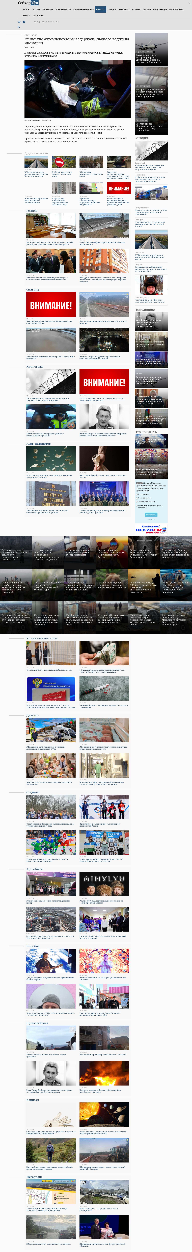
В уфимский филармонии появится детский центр (48, 902)
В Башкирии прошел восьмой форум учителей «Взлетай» (102, 1245)
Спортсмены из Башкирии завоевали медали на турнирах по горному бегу (151, 269)
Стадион (32, 792)
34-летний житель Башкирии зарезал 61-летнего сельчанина (103, 706)
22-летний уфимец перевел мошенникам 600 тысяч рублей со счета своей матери (101, 671)
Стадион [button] (112, 10)
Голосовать (151, 515)
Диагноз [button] (147, 10)
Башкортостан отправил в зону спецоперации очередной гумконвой (151, 212)
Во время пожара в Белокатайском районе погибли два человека (100, 1091)
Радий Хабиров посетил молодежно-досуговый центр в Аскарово (102, 937)
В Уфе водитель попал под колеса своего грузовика (46, 1055)
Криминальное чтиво (42, 638)
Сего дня (32, 289)
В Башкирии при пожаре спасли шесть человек (102, 1054)
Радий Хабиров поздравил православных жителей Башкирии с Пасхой (99, 357)
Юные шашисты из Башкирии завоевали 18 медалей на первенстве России (100, 860)
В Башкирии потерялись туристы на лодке (91, 174)
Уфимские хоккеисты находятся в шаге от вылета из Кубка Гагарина (47, 860)
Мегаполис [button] (39, 16)
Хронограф (34, 366)
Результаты (151, 519)
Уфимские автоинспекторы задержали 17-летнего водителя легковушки (118, 175)
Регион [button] (26, 10)
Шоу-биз (32, 946)
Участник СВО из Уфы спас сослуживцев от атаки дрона (149, 301)
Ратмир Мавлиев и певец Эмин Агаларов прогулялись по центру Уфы (99, 1014)
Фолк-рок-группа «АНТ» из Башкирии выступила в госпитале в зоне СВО (50, 1014)
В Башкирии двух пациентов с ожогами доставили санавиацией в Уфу (45, 748)
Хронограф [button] (48, 10)
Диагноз (32, 715)
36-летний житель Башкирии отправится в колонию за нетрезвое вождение (47, 399)
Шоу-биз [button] (136, 10)
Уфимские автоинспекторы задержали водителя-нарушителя (90, 201)
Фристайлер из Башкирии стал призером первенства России (99, 825)
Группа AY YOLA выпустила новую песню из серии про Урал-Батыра (101, 902)
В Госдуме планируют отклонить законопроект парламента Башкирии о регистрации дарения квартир (102, 280)
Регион (31, 210)
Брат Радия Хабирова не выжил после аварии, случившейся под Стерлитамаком (49, 1091)
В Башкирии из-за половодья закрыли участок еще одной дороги (49, 322)
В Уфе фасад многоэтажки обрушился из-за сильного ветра (60, 201)
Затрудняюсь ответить (146, 502)
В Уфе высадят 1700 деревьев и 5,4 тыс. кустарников (99, 1209)
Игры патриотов (38, 443)
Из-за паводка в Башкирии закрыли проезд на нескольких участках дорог (118, 201)
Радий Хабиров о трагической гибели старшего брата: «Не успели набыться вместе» (102, 434)
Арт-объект (35, 869)
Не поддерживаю (144, 498)
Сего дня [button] (36, 10)
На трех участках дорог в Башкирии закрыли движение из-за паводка (101, 399)
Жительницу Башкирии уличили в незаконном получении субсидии (49, 476)
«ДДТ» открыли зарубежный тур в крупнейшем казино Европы (50, 978)
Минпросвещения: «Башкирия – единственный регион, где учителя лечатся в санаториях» (49, 243)
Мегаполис (34, 1177)
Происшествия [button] (176, 10)
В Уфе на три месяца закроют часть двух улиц (62, 174)
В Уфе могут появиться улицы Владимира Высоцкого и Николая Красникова (150, 179)
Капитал (32, 1100)
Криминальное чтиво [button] (83, 10)
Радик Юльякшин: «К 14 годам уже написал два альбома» (102, 978)
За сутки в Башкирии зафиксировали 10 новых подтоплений (102, 243)
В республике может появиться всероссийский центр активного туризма (49, 1168)
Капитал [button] (27, 16)
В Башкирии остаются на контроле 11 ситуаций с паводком (50, 357)
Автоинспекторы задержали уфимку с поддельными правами (45, 434)
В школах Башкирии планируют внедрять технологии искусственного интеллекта (47, 279)
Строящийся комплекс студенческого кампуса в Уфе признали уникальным (50, 937)
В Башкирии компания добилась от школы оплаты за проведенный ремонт (47, 511)
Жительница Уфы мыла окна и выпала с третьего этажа (36, 200)
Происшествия (37, 1023)
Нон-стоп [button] (100, 10)
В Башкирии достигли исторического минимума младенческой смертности (103, 748)
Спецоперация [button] (160, 10)
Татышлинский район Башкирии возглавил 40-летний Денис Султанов (102, 511)
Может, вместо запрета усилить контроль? (149, 506)
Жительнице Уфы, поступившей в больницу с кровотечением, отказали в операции (101, 783)
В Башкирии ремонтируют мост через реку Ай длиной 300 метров (102, 1168)
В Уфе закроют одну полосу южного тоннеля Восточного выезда (36, 174)
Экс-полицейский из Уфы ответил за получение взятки (102, 476)
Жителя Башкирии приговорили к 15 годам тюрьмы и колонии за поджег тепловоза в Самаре (50, 706)
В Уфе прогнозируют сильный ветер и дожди (48, 1244)
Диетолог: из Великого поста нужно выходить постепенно (49, 783)
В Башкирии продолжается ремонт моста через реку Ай (102, 322)
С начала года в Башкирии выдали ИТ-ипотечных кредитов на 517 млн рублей (51, 1132)
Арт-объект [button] (124, 10)
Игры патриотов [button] (63, 10)
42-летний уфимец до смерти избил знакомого (49, 670)
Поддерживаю (142, 494)
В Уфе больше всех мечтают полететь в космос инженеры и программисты (102, 1132)
